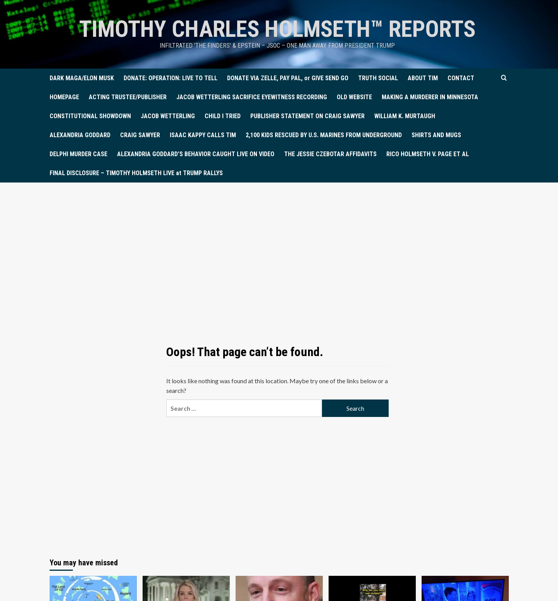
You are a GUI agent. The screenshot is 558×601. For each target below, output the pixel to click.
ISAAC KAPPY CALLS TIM (203, 135)
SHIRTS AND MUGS (436, 135)
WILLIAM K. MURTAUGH (404, 116)
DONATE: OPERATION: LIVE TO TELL (170, 78)
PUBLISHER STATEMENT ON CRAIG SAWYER (307, 116)
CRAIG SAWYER (140, 135)
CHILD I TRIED (223, 116)
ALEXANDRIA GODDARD (80, 135)
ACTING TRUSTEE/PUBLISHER (128, 97)
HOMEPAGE (64, 97)
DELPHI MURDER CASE (78, 154)
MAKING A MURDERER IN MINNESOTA (430, 97)
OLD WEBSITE (354, 97)
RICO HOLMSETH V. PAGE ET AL (427, 154)
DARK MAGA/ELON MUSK (82, 78)
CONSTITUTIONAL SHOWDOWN (90, 116)
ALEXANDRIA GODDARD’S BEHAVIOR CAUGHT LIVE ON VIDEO (195, 154)
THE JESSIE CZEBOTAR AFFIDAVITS (330, 154)
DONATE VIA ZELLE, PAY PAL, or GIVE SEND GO (287, 78)
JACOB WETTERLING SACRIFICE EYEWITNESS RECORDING (251, 97)
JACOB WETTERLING (168, 116)
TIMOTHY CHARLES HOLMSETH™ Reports (277, 29)
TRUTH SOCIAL (378, 78)
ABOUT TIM (423, 78)
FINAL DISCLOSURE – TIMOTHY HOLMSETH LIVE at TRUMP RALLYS (136, 173)
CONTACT (461, 78)
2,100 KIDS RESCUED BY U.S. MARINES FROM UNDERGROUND (324, 135)
